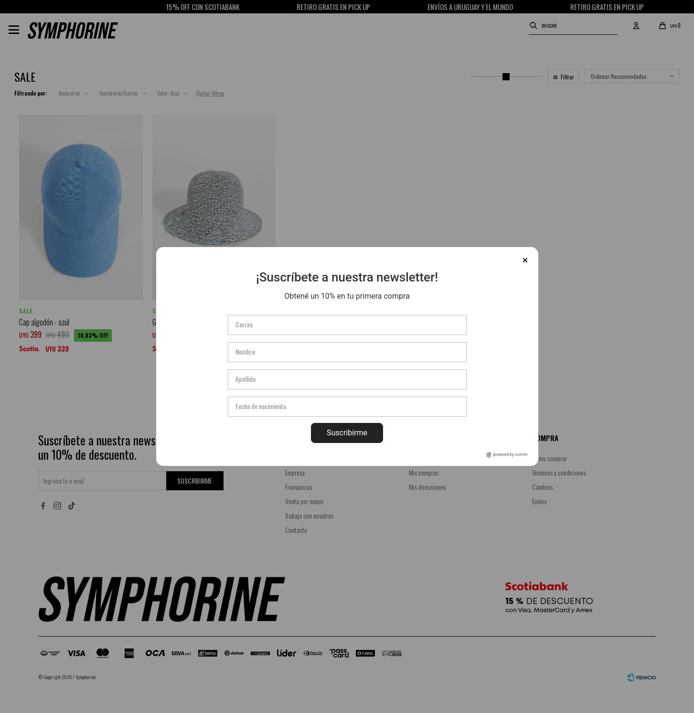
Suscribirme (347, 432)
